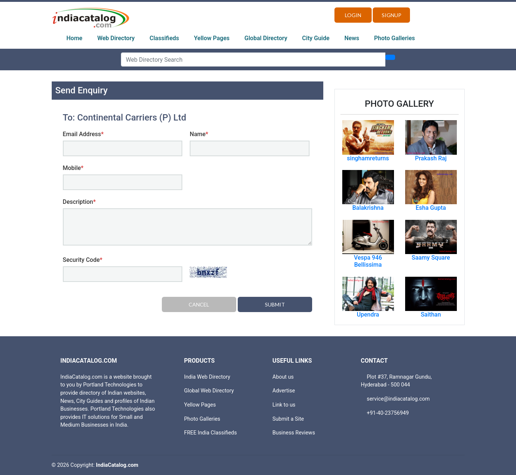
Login (353, 15)
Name (199, 134)
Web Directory (116, 38)
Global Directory (265, 38)
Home (75, 38)
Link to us (283, 405)
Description (79, 201)
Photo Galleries (394, 38)
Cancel (199, 304)
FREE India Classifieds (210, 433)
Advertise (283, 391)
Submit (275, 304)
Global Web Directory (209, 391)
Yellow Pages (212, 38)
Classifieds (164, 38)
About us (283, 377)
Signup (391, 15)
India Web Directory (207, 377)
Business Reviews (293, 433)
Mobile (73, 167)
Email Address (83, 134)
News (351, 38)
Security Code (83, 259)
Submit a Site (288, 419)
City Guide (316, 38)
